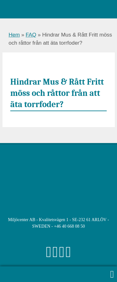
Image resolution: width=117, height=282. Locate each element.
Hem (14, 35)
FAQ (31, 35)
